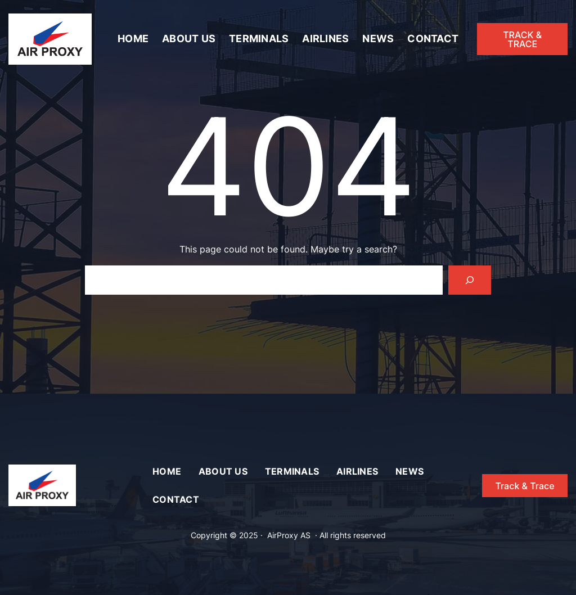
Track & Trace (524, 486)
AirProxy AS (288, 535)
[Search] (469, 280)
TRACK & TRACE (522, 39)
